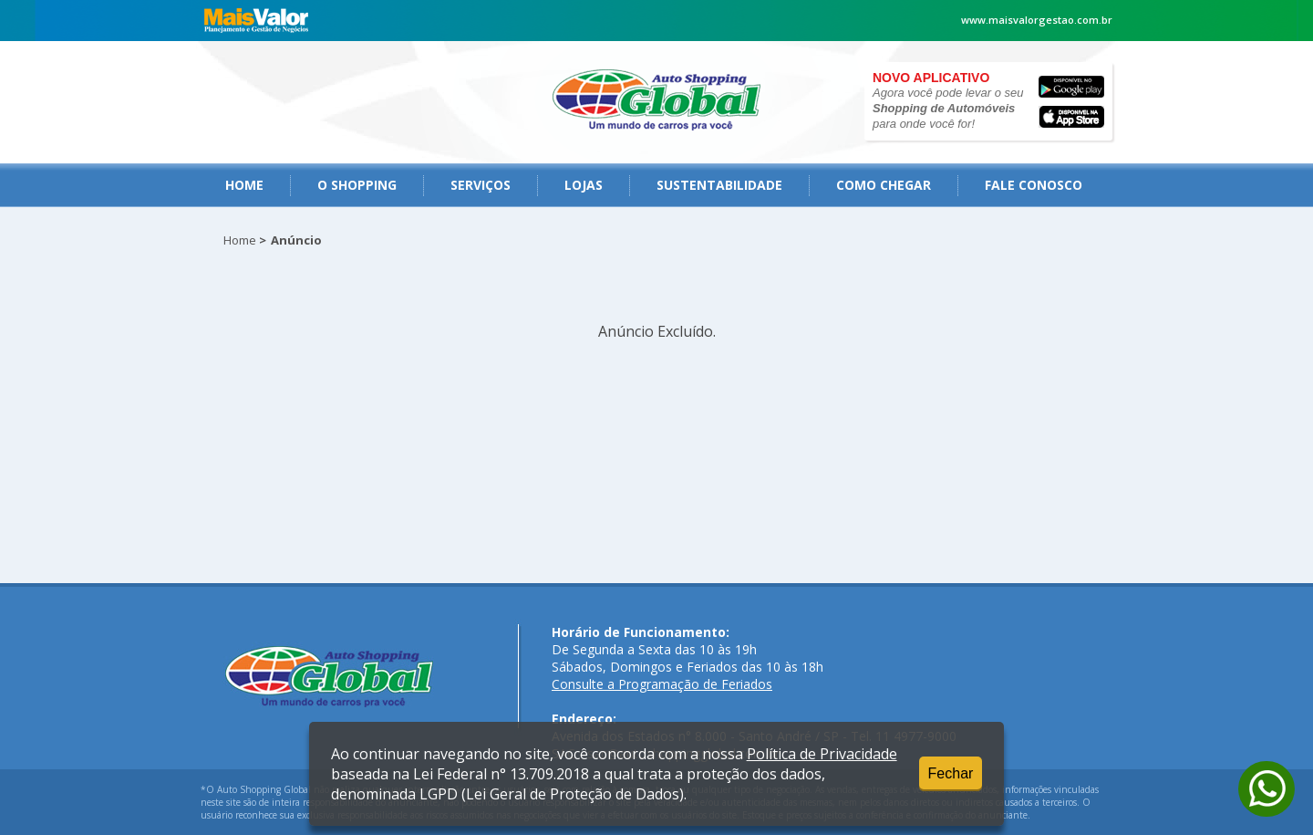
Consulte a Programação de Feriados (662, 684)
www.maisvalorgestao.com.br (1036, 19)
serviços (480, 184)
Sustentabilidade (719, 184)
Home (244, 184)
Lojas (583, 184)
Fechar (951, 773)
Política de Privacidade (822, 754)
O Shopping (357, 184)
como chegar (883, 184)
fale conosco (1033, 184)
